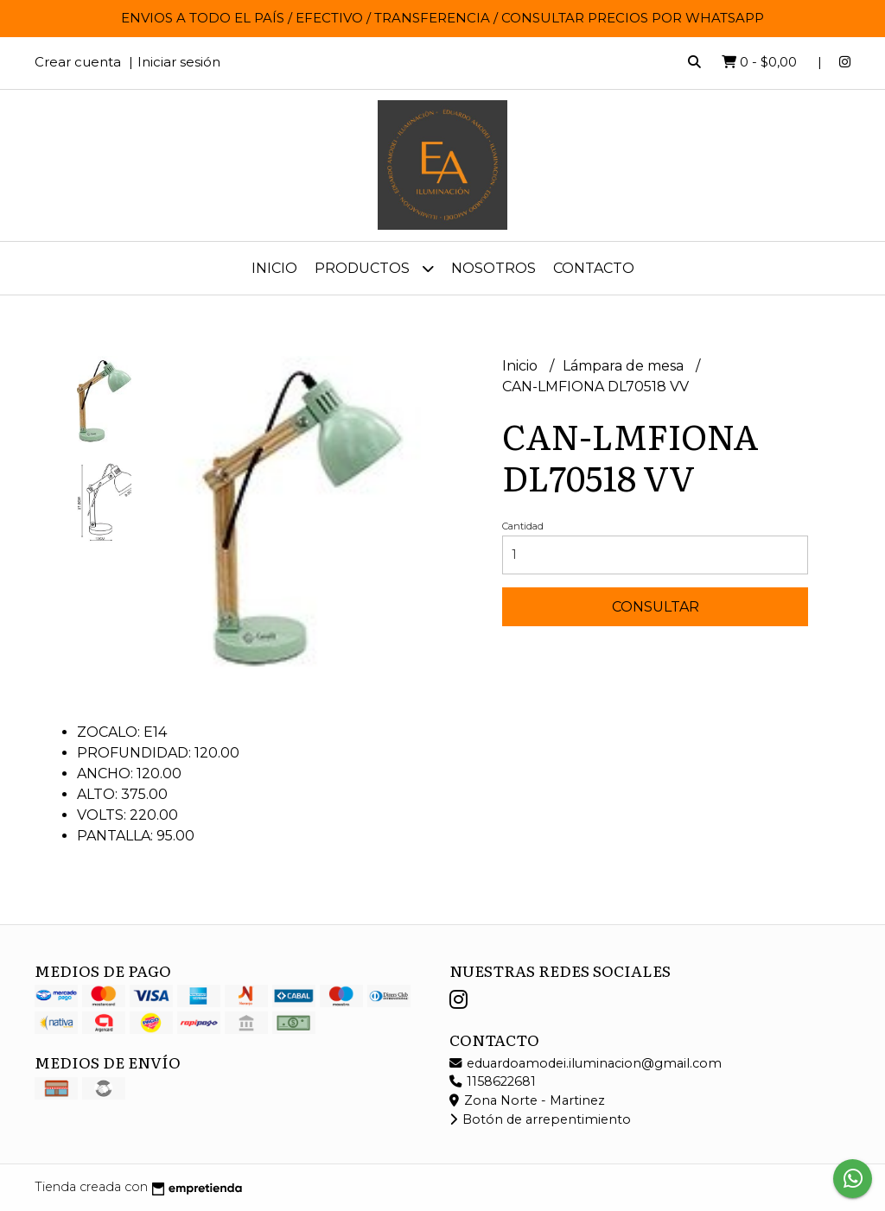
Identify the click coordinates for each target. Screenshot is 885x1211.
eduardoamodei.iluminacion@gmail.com (585, 1063)
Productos (374, 268)
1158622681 (492, 1081)
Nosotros (493, 268)
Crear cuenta (78, 62)
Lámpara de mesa (625, 366)
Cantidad (523, 526)
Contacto (593, 268)
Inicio (274, 268)
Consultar (655, 607)
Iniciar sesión (178, 62)
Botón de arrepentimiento (540, 1119)
